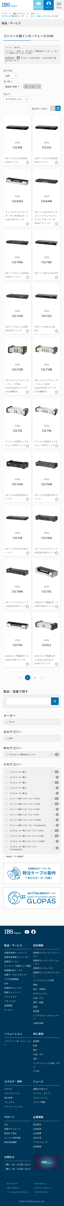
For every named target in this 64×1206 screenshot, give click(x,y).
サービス (8, 1009)
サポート (9, 1117)
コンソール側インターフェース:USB (44, 16)
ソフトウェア (10, 996)
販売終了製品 (10, 1133)
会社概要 (37, 1133)
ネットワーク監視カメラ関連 (17, 965)
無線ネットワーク (12, 992)
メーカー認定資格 (12, 1137)
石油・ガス (38, 997)
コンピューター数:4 (34, 782)
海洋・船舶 (38, 1002)
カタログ (8, 1088)
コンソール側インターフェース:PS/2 (34, 798)
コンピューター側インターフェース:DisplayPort (34, 848)
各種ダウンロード (12, 1128)
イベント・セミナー (42, 1093)
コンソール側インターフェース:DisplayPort (34, 825)
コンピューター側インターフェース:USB (34, 836)
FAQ (6, 1124)
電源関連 (8, 1005)
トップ (4, 13)
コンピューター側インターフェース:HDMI (34, 841)
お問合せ (9, 1157)
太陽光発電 (38, 1023)
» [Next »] (41, 677)
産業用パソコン (11, 961)
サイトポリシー (41, 1183)
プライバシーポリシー (43, 1188)
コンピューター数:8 (34, 787)
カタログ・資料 (13, 1081)
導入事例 (38, 1034)
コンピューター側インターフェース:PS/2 (34, 830)
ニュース (38, 1081)
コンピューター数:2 (34, 771)
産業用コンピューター (43, 968)
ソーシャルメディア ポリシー (18, 1192)
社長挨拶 (37, 1128)
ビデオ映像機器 (11, 979)
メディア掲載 (39, 1102)
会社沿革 (37, 1137)
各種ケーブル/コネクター (15, 974)
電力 (35, 1049)
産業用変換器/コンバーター (17, 957)
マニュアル (9, 1102)
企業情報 (38, 1117)
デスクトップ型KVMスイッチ (13, 16)
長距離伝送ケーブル (13, 970)
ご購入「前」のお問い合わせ (17, 1164)
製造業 (36, 1011)
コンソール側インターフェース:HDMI (34, 819)
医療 (35, 984)
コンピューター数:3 (34, 777)
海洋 (35, 1058)
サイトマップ (12, 1183)
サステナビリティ (41, 1192)
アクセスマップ (40, 1142)
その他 (36, 1070)
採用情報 (37, 1146)
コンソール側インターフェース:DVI (34, 814)
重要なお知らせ (40, 1088)
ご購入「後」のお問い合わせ (17, 1168)
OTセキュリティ (40, 993)
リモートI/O (9, 1001)
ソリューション (13, 1034)
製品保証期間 (10, 1142)
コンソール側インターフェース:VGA (34, 809)
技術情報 (38, 945)
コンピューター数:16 (34, 793)
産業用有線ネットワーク (15, 952)
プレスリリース (40, 1097)
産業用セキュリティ (13, 987)
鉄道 (35, 1006)
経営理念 (37, 1124)
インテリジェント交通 (43, 980)
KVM (32, 13)
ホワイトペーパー (12, 1093)
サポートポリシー (13, 1188)
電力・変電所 (39, 989)
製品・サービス (19, 13)
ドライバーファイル (13, 1106)
